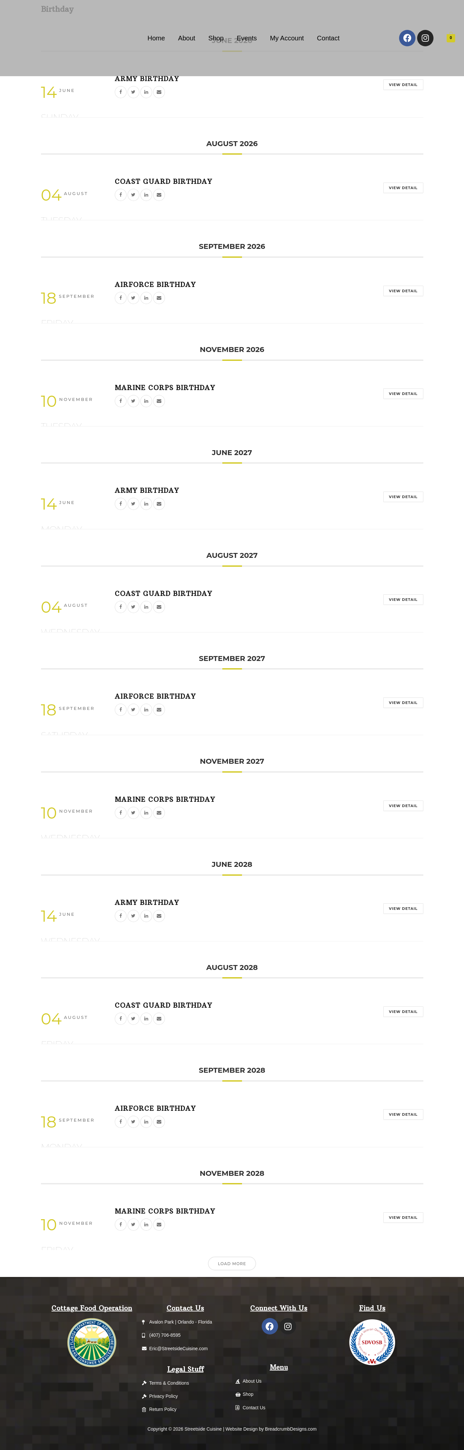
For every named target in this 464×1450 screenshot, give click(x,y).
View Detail (400, 84)
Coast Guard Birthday (163, 181)
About (186, 38)
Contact (328, 38)
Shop (216, 38)
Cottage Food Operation (91, 1308)
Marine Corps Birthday (165, 388)
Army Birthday (147, 79)
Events (247, 38)
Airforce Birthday (155, 284)
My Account (287, 38)
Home (156, 38)
